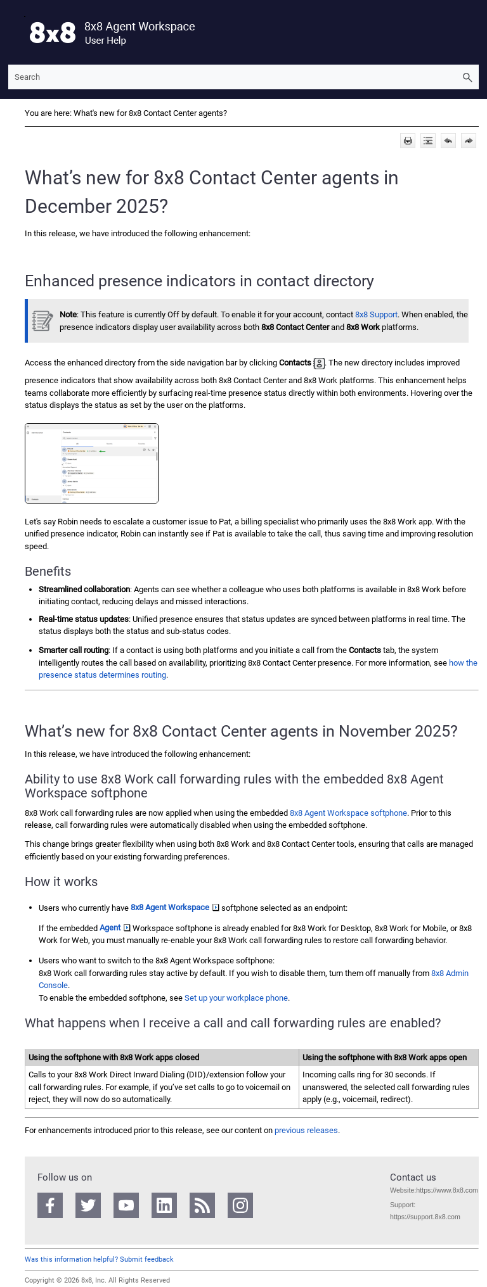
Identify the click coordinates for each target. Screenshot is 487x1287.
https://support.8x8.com (425, 1216)
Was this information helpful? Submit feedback (99, 1259)
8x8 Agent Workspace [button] (175, 907)
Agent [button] (115, 927)
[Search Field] (243, 77)
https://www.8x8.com (447, 1190)
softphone (348, 813)
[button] (467, 77)
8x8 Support (376, 314)
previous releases (306, 1130)
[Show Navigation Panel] (15, 32)
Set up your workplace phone (236, 998)
